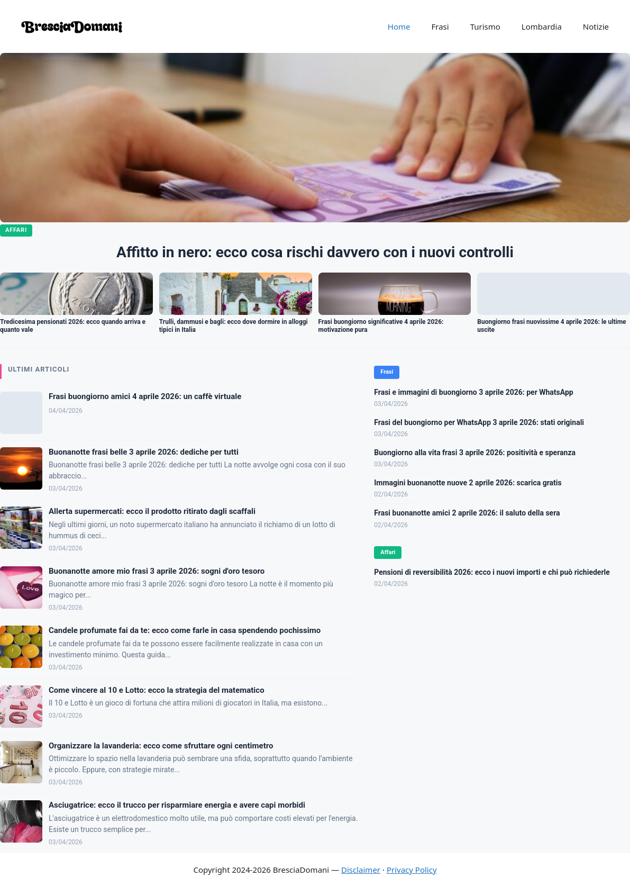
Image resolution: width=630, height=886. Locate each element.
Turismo (485, 26)
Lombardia (542, 26)
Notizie (596, 26)
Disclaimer (360, 869)
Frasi (440, 26)
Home (399, 26)
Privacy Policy (412, 869)
